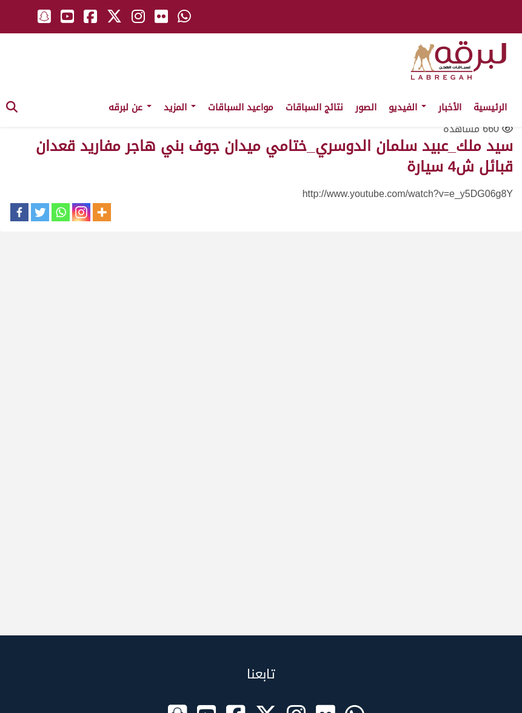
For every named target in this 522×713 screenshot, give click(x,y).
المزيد (180, 107)
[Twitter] (40, 212)
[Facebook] (19, 212)
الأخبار (449, 107)
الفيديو (407, 107)
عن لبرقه (130, 107)
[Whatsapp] (61, 212)
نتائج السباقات (314, 107)
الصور (365, 107)
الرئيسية (490, 107)
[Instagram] (81, 212)
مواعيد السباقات (240, 107)
